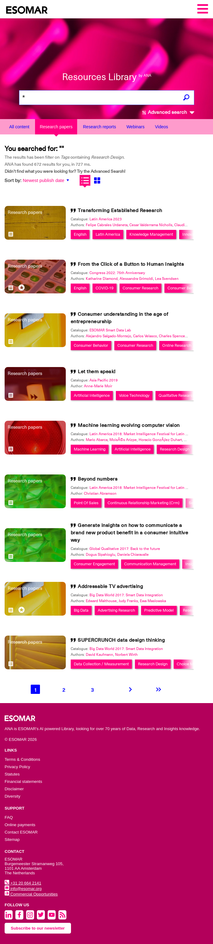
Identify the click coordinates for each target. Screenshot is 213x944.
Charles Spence (172, 336)
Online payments (20, 824)
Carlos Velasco (145, 336)
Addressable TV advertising (110, 586)
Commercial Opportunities (31, 894)
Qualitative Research (177, 395)
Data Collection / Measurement (101, 664)
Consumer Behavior (185, 288)
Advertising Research (116, 610)
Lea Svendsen (167, 278)
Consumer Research (140, 288)
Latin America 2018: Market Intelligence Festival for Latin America (144, 433)
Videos (161, 126)
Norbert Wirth (126, 654)
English (80, 234)
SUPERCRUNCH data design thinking (121, 640)
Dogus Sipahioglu (100, 554)
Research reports (99, 126)
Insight (191, 564)
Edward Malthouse (101, 600)
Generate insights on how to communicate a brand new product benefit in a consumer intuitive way (129, 532)
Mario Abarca (97, 439)
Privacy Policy (17, 766)
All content (19, 126)
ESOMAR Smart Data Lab (110, 330)
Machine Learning (89, 449)
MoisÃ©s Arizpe (123, 439)
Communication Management (150, 564)
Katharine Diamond (102, 278)
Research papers (56, 126)
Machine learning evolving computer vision (129, 425)
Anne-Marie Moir (98, 386)
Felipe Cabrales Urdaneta (107, 224)
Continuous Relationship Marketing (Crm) (143, 502)
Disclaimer (14, 789)
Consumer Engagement (94, 564)
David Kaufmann (99, 654)
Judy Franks (128, 600)
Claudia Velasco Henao (193, 224)
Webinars (135, 126)
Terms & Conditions (22, 759)
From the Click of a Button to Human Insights (131, 264)
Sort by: (13, 180)
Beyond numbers (97, 479)
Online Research (176, 345)
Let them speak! (97, 372)
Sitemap (12, 839)
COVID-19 (104, 288)
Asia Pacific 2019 (103, 380)
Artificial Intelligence (92, 395)
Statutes (12, 774)
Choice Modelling (192, 664)
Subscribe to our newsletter (38, 928)
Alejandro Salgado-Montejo (108, 336)
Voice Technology (134, 395)
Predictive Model (159, 610)
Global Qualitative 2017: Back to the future (124, 548)
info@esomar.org (23, 888)
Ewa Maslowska (153, 600)
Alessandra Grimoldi (136, 278)
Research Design (174, 449)
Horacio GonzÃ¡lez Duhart (160, 439)
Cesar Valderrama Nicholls (150, 224)
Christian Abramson (100, 493)
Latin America (108, 234)
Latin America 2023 (105, 219)
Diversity (12, 796)
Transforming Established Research (120, 210)
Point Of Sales (86, 502)
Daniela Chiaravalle (133, 554)
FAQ (9, 817)
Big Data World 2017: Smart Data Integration (126, 595)
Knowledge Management (151, 234)
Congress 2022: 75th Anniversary (117, 272)
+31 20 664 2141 (23, 883)
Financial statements (23, 781)
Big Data (81, 610)
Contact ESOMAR (21, 832)
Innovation (191, 234)
